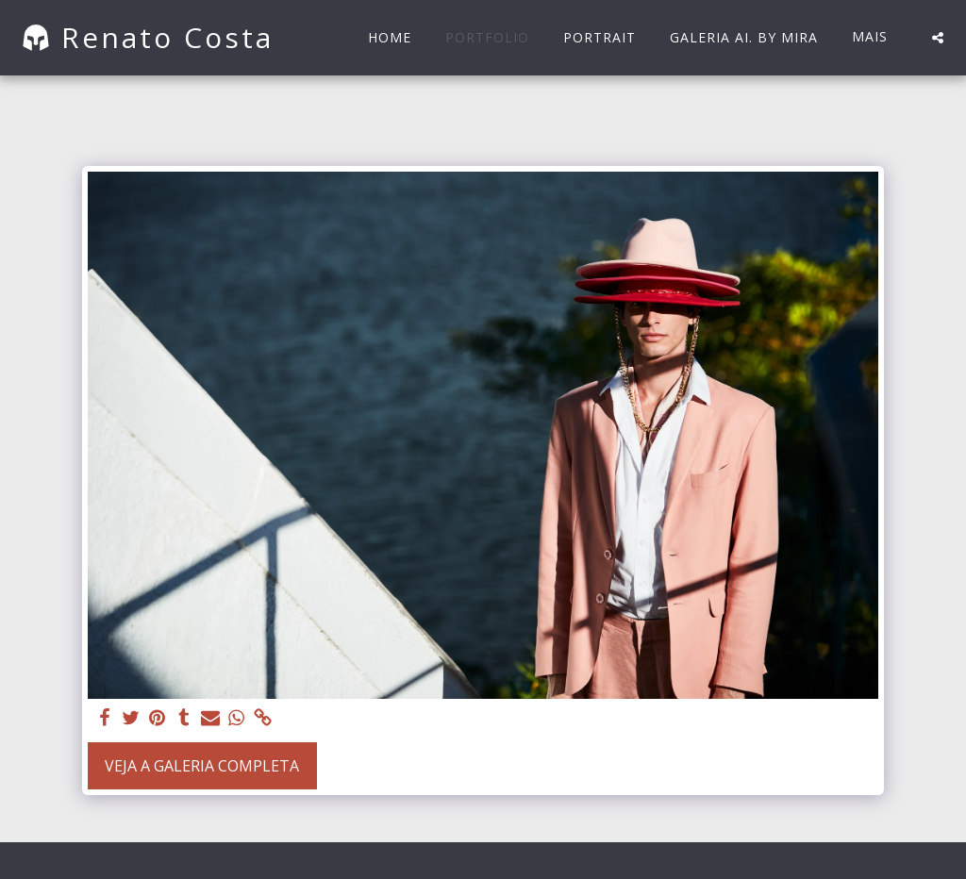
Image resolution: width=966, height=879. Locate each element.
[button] (937, 37)
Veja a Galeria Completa (202, 765)
